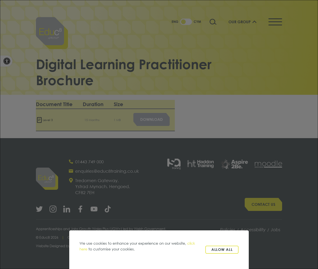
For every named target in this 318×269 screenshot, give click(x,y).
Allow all (222, 249)
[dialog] (159, 134)
